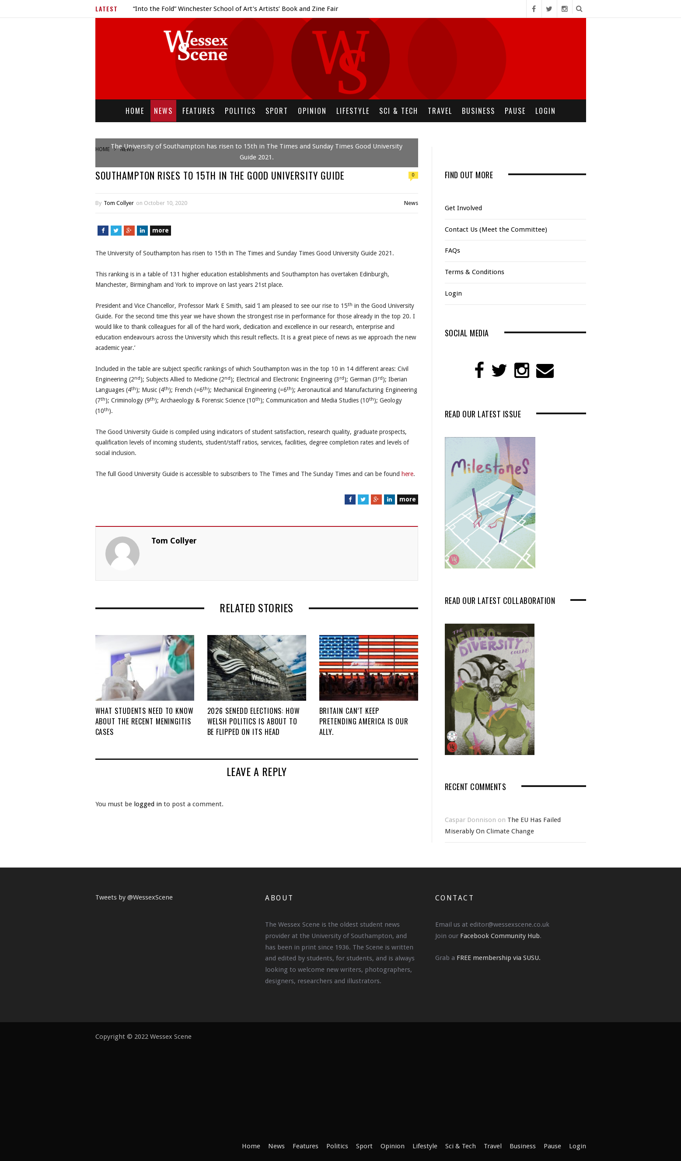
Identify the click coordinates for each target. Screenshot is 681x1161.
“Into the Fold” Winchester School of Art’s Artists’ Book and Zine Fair (235, 9)
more (160, 230)
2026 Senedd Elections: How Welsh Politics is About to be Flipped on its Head (253, 721)
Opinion (312, 111)
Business (478, 111)
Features (198, 111)
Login (545, 111)
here (407, 473)
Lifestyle (353, 111)
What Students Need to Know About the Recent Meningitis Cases (144, 721)
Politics (240, 111)
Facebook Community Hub (500, 936)
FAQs (452, 250)
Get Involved (463, 208)
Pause (515, 111)
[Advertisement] (388, 1086)
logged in (148, 804)
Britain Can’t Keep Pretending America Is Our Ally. (364, 721)
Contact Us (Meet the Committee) (496, 229)
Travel (440, 111)
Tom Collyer (119, 203)
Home (135, 111)
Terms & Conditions (474, 272)
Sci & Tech (398, 111)
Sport (276, 111)
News (163, 111)
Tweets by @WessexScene (134, 897)
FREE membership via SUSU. (499, 958)
